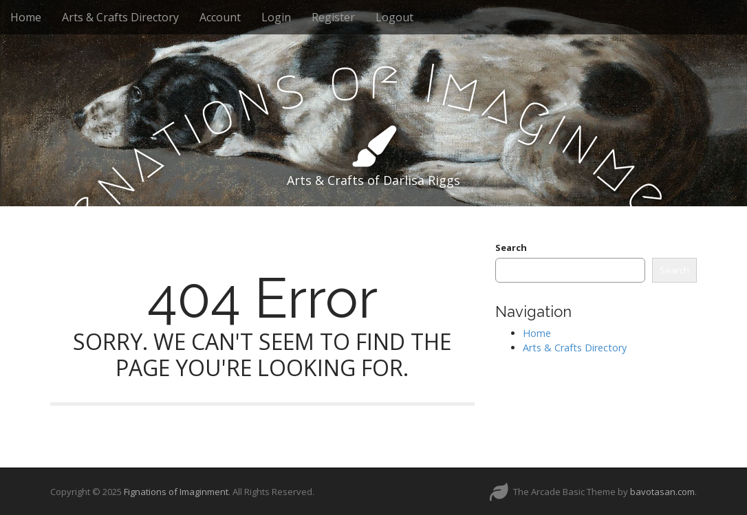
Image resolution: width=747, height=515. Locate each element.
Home (25, 17)
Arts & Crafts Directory (120, 17)
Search (511, 247)
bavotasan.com (662, 491)
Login (276, 17)
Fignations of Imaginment (176, 491)
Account (220, 17)
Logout (394, 17)
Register (333, 17)
